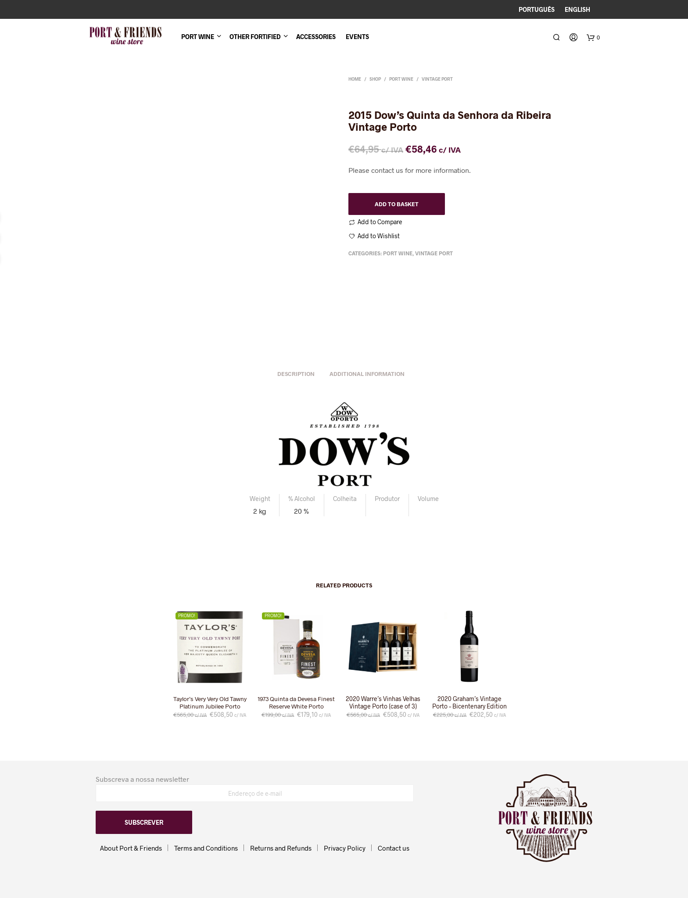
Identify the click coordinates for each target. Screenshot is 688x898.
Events (357, 37)
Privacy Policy (345, 848)
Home (354, 79)
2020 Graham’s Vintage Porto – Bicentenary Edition (469, 703)
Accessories (316, 37)
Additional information (367, 374)
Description (296, 374)
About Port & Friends (131, 848)
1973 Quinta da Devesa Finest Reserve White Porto (296, 703)
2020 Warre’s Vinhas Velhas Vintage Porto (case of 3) (383, 703)
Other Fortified (255, 37)
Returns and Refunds (281, 848)
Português (537, 9)
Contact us (393, 848)
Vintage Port (437, 79)
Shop (375, 79)
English (577, 9)
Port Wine (197, 37)
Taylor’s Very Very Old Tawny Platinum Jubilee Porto (209, 703)
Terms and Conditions (206, 848)
